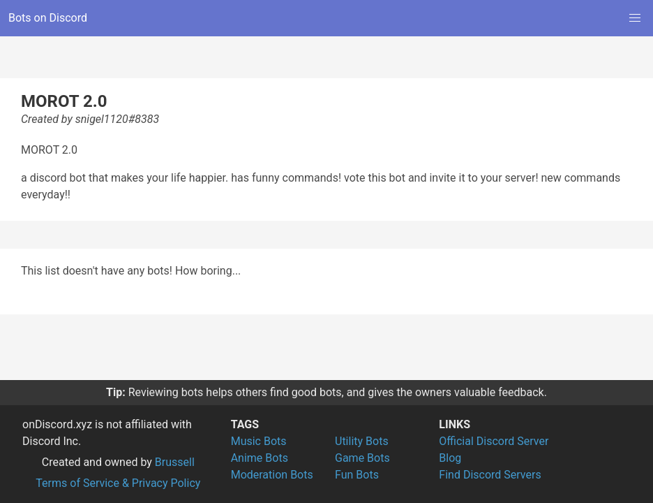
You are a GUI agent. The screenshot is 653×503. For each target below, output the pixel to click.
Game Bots (362, 458)
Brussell (175, 462)
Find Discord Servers (490, 474)
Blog (450, 458)
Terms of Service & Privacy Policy (118, 483)
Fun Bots (357, 474)
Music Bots (259, 441)
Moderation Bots (272, 474)
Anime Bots (259, 458)
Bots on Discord (47, 17)
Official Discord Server (493, 441)
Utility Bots (362, 441)
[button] (635, 18)
